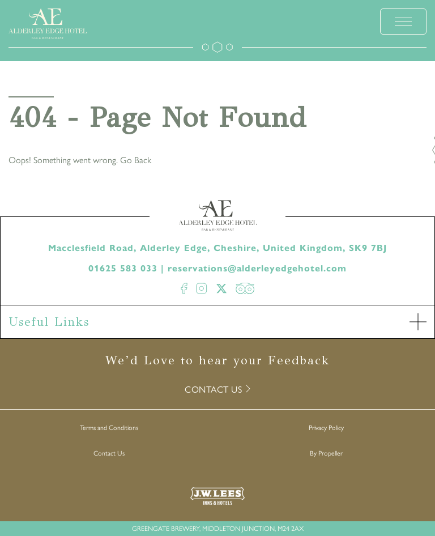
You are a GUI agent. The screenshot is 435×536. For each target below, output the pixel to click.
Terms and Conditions (109, 427)
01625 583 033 (122, 268)
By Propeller (326, 453)
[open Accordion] (418, 321)
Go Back (135, 159)
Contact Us (109, 453)
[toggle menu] (403, 21)
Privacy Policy (326, 427)
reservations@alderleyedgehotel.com (257, 268)
